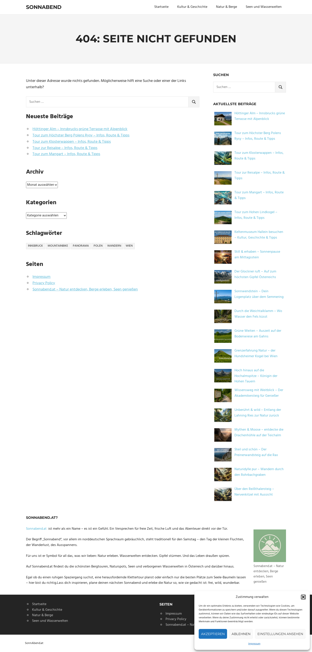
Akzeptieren (213, 634)
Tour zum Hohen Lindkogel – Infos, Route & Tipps (255, 215)
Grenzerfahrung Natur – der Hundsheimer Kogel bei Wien (256, 353)
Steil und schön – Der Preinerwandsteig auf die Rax (256, 452)
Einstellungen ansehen (280, 634)
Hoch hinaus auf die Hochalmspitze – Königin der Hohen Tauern (255, 376)
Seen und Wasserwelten (264, 7)
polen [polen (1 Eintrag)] (98, 245)
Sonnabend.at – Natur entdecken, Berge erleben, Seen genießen (85, 289)
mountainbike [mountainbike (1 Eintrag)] (58, 245)
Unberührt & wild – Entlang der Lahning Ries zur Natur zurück (257, 412)
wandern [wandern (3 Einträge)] (114, 245)
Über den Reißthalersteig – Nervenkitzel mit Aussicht (254, 492)
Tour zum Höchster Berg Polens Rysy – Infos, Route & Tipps (80, 135)
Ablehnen (241, 634)
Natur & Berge (226, 7)
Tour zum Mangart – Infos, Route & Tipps (66, 154)
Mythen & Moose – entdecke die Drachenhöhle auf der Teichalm (258, 432)
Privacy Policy (43, 283)
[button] (303, 597)
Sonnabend (44, 7)
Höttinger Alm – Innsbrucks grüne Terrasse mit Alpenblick (79, 129)
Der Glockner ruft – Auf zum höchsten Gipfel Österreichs (255, 274)
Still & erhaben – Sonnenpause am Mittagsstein (257, 254)
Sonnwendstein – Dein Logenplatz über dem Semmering (259, 294)
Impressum (254, 644)
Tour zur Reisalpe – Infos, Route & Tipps (64, 148)
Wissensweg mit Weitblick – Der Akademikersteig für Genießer (258, 393)
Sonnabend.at (37, 529)
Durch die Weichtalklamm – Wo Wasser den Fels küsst (258, 314)
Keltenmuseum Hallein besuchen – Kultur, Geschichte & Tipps (258, 235)
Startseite (161, 7)
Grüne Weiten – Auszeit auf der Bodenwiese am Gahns (257, 333)
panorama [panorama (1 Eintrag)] (81, 245)
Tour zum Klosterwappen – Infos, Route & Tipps (71, 142)
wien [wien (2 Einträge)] (129, 245)
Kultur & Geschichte (192, 7)
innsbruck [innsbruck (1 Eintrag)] (35, 245)
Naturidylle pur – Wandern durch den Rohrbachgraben (259, 472)
